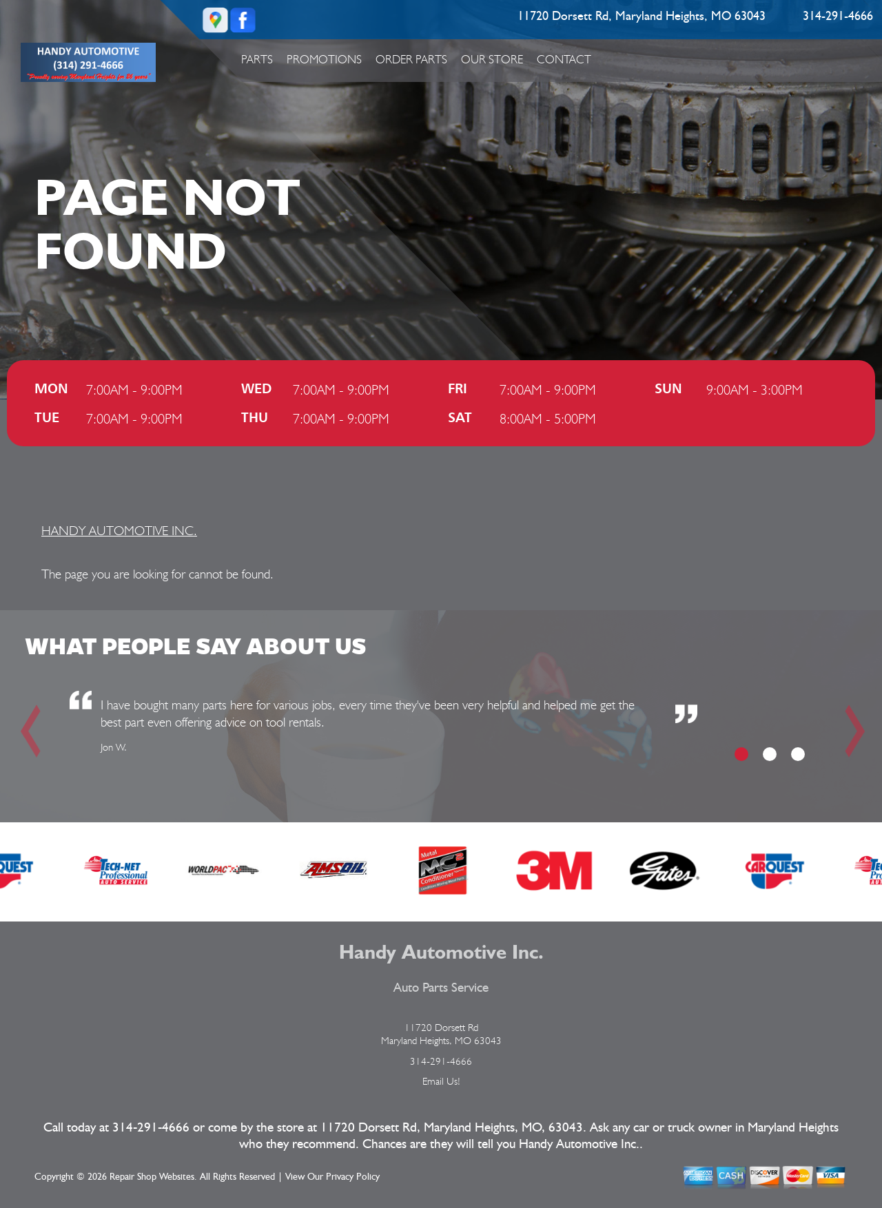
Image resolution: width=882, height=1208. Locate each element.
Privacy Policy (353, 1177)
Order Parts (411, 59)
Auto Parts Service (441, 987)
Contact (564, 59)
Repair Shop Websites (152, 1177)
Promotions (324, 59)
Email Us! (441, 1081)
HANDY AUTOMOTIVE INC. (119, 530)
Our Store (492, 59)
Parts (257, 59)
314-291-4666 (838, 16)
